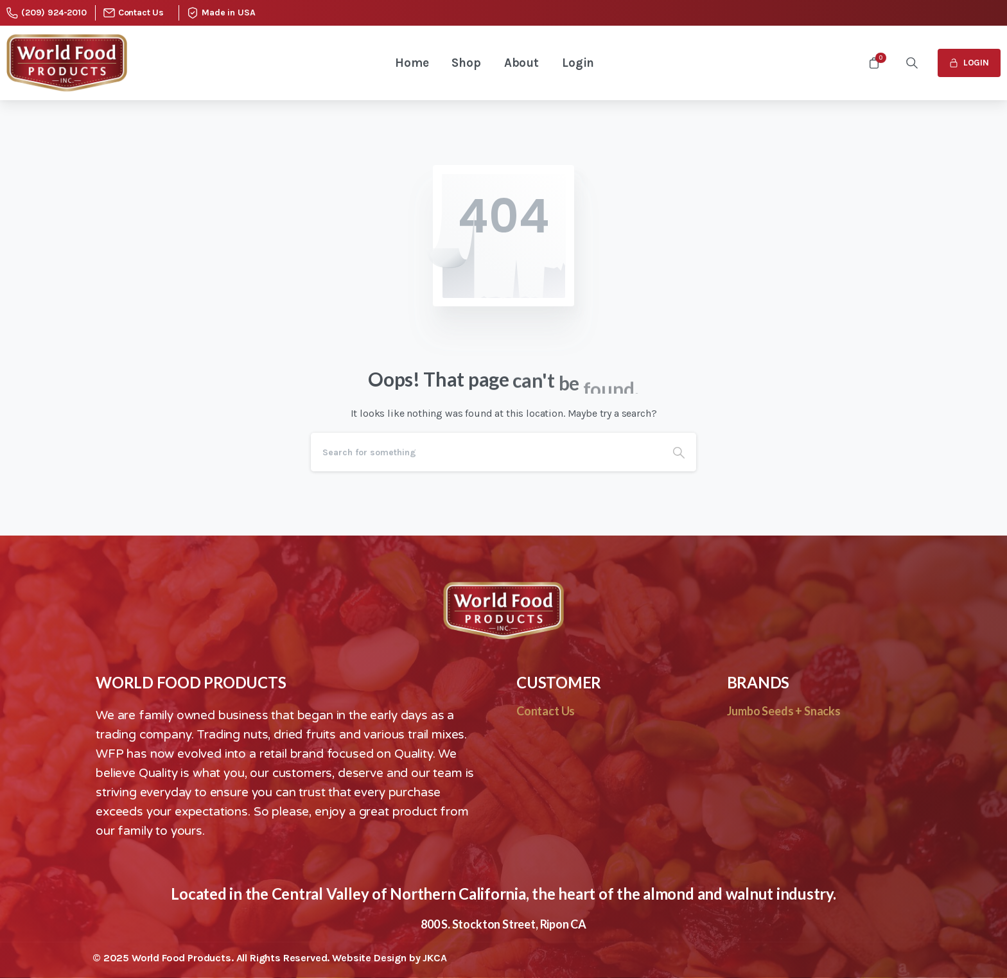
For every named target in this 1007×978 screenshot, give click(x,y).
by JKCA (428, 958)
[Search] (486, 452)
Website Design (370, 958)
